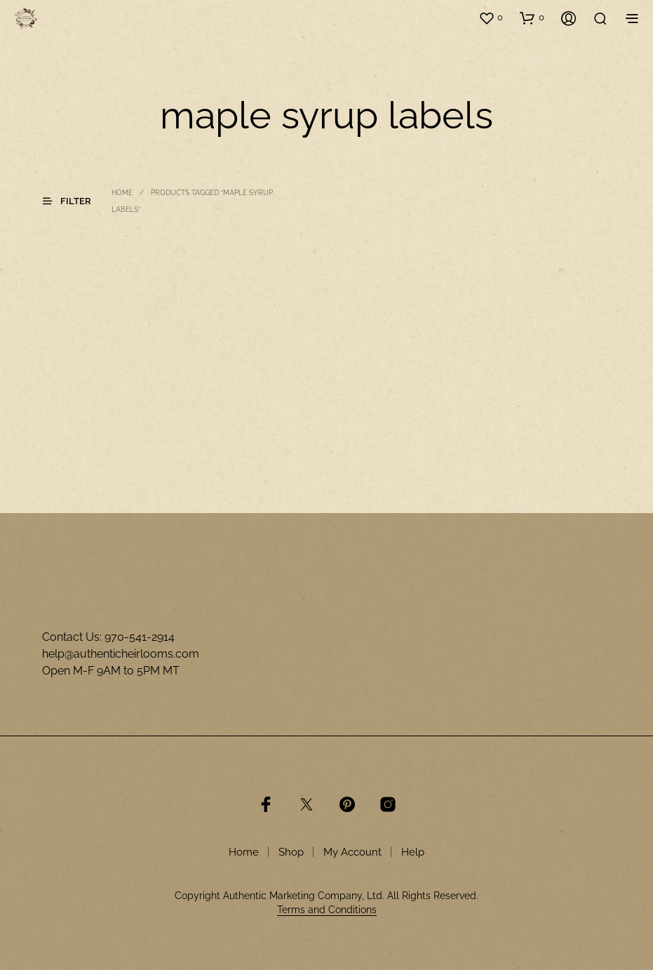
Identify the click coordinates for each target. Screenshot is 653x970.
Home (122, 193)
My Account (352, 852)
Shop (291, 852)
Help (412, 852)
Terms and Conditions (327, 910)
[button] (490, 18)
